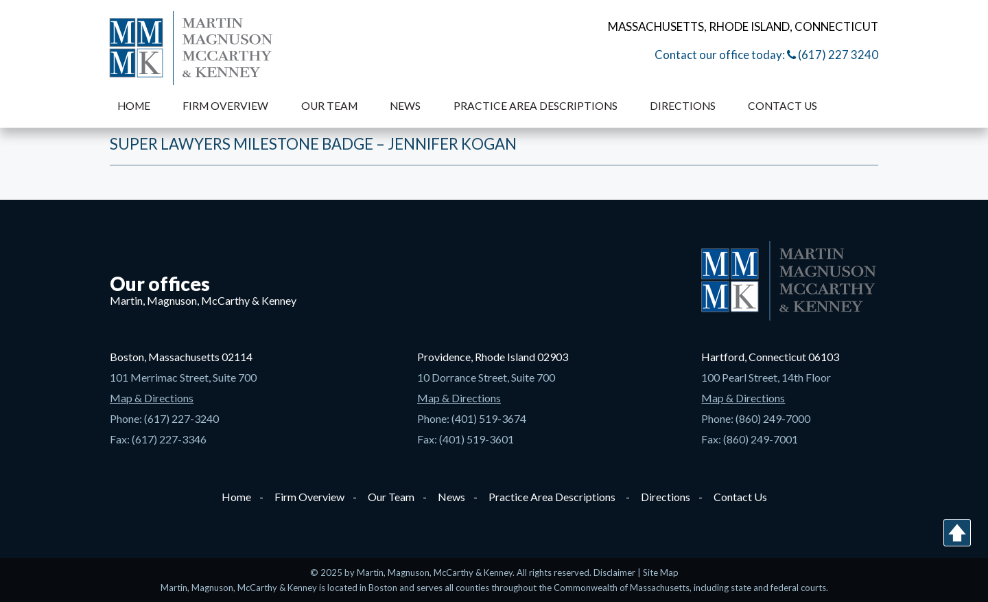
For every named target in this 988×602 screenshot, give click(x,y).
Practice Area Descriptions (536, 106)
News (405, 106)
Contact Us (782, 106)
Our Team (329, 106)
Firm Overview (225, 106)
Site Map (661, 572)
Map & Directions (151, 397)
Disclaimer (615, 572)
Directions (683, 106)
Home (133, 106)
